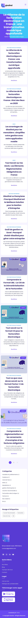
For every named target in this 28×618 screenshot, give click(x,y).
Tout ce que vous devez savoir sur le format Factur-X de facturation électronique (14, 384)
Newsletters (5, 485)
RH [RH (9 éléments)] (13, 516)
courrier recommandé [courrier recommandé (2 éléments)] (9, 513)
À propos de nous (7, 570)
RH (3, 501)
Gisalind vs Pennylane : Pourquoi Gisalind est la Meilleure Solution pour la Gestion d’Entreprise (14, 202)
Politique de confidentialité (10, 584)
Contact (4, 572)
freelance (5, 477)
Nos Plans (5, 564)
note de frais (6, 480)
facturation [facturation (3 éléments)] (20, 513)
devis (14, 124)
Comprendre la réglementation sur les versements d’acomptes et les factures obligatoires (14, 437)
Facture (4, 496)
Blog (3, 567)
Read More (14, 80)
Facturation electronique (14, 47)
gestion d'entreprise (14, 193)
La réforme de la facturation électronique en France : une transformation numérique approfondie (14, 59)
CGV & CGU (5, 581)
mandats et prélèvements (10, 474)
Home (6, 37)
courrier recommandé (8, 491)
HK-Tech (17, 612)
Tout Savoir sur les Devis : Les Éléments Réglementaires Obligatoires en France (14, 169)
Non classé (5, 499)
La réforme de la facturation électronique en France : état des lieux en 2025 (14, 97)
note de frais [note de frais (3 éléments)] (6, 516)
